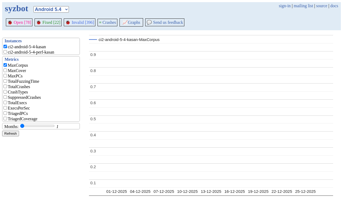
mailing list (303, 5)
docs (334, 5)
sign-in (284, 5)
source (321, 5)
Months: (11, 126)
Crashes (107, 22)
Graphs (131, 22)
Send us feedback (165, 22)
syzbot (16, 8)
